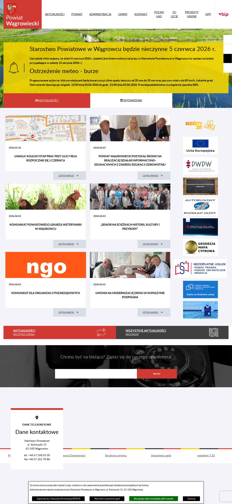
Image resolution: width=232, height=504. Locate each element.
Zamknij (191, 499)
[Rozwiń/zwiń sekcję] (227, 39)
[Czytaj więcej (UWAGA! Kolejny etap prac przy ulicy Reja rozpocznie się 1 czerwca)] (69, 176)
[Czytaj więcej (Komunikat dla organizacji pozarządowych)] (69, 312)
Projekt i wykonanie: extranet (26, 482)
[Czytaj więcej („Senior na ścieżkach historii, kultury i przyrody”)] (154, 244)
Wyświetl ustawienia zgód (107, 499)
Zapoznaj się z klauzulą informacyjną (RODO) (58, 499)
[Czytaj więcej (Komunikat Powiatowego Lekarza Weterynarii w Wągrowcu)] (69, 244)
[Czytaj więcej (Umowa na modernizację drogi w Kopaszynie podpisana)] (154, 312)
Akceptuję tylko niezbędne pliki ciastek (153, 498)
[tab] (46, 100)
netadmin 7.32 (206, 482)
